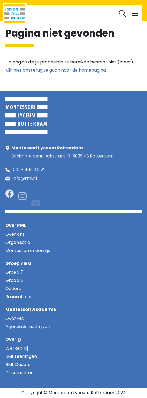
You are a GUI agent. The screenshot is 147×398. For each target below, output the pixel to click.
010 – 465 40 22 (29, 170)
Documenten (114, 11)
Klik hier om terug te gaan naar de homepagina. (56, 70)
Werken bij (87, 11)
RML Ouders (63, 11)
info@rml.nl (25, 180)
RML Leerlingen (33, 11)
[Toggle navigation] (135, 13)
